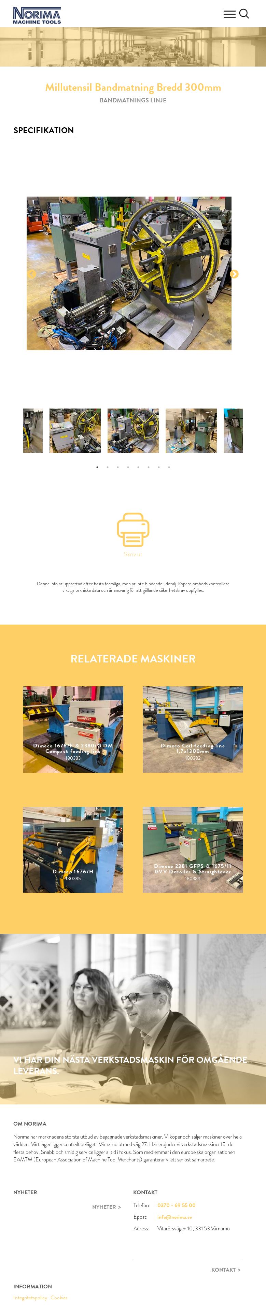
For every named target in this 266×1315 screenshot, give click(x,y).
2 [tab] (107, 467)
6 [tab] (148, 467)
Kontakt (223, 1270)
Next (234, 274)
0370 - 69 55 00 (176, 1205)
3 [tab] (117, 467)
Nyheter (104, 1207)
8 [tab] (169, 467)
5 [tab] (138, 467)
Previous (32, 274)
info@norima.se (174, 1217)
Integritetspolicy (30, 1297)
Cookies (59, 1297)
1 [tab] (97, 467)
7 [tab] (158, 467)
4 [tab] (128, 467)
